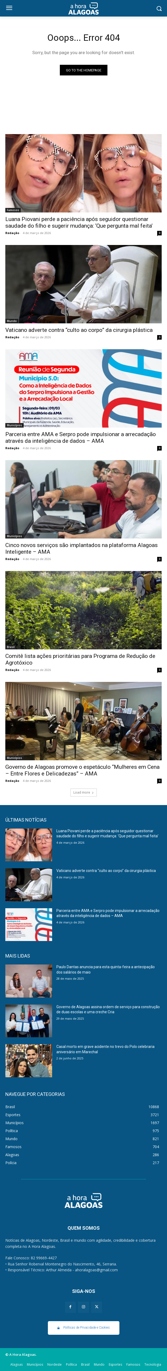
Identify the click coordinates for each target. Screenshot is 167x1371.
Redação (12, 233)
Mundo (12, 321)
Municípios (14, 425)
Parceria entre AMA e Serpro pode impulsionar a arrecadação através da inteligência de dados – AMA (80, 437)
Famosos (13, 210)
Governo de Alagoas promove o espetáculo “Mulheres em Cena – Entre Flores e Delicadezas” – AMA (82, 770)
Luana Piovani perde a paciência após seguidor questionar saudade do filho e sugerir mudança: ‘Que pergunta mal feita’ (79, 222)
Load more (83, 792)
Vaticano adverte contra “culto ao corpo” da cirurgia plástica (79, 330)
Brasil (11, 647)
